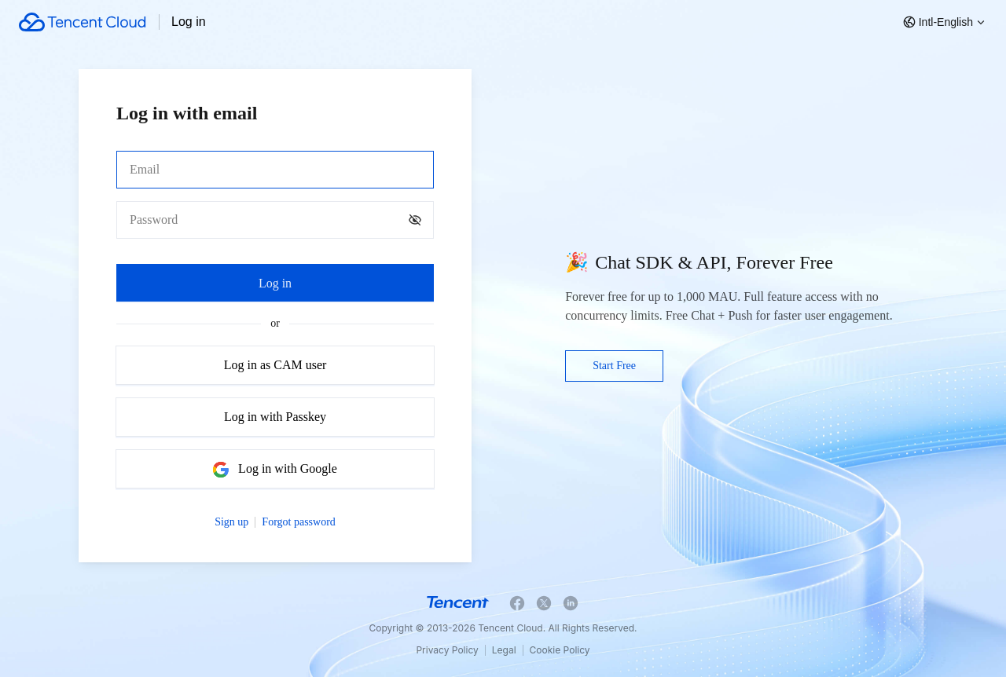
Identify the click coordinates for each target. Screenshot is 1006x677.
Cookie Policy (560, 650)
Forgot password (298, 522)
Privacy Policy (447, 650)
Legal (504, 650)
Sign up (231, 522)
